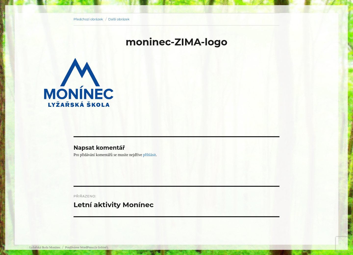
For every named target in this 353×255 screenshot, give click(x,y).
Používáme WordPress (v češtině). (87, 247)
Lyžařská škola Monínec (45, 247)
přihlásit (149, 155)
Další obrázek (119, 19)
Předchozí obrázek (88, 19)
